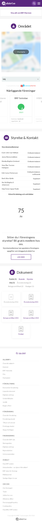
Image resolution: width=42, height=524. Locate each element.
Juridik (5, 402)
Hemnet (5, 367)
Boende (22, 279)
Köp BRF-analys (8, 464)
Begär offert (7, 406)
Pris (4, 374)
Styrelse (30, 279)
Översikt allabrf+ (8, 363)
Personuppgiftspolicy (10, 502)
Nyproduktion (7, 450)
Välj (4, 79)
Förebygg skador (8, 426)
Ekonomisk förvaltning (10, 388)
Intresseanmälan (8, 454)
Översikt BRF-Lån (9, 440)
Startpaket (6, 378)
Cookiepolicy (7, 506)
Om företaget (7, 488)
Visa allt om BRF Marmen (21, 13)
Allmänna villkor (8, 499)
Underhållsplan (8, 398)
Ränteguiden (7, 443)
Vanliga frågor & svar (10, 478)
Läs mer (21, 257)
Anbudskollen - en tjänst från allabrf (15, 467)
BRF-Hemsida (7, 371)
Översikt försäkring (9, 415)
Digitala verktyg (8, 395)
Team (5, 492)
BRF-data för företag (10, 471)
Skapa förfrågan (8, 430)
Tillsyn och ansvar (9, 423)
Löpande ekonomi (9, 391)
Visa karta (21, 52)
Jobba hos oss (8, 495)
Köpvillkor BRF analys (10, 510)
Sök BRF (21, 353)
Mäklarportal (7, 475)
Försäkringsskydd (9, 419)
